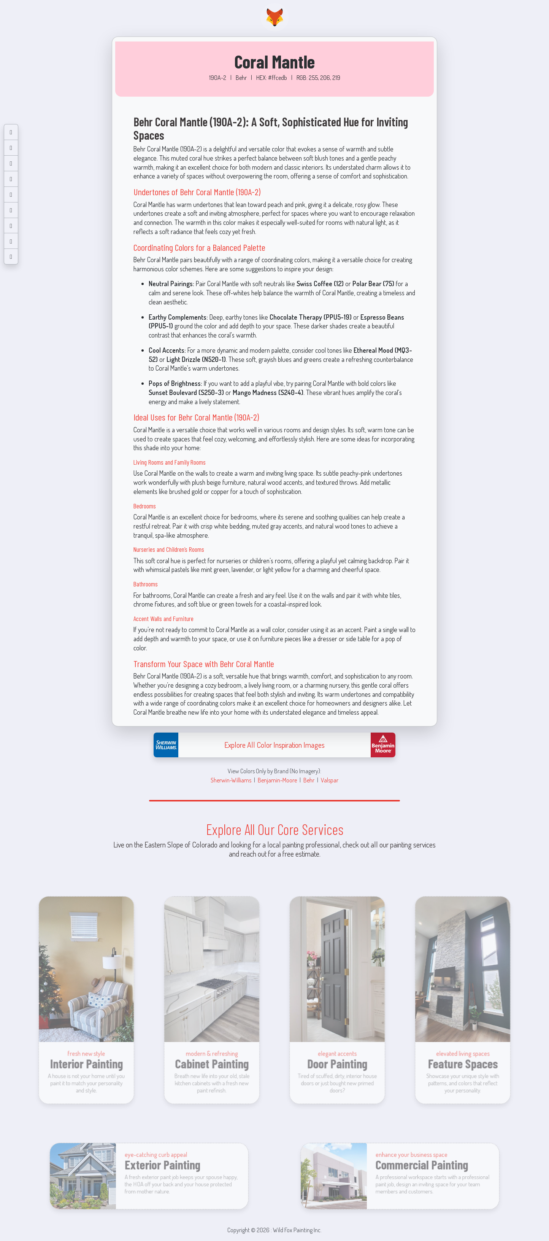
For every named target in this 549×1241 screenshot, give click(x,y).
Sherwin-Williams (231, 780)
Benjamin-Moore (277, 780)
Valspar (329, 780)
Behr (308, 780)
